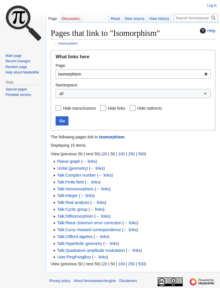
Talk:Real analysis (73, 202)
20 (105, 154)
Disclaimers (128, 281)
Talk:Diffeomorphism (75, 216)
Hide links (116, 108)
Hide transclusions (79, 108)
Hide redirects (149, 108)
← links (89, 161)
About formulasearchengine (95, 281)
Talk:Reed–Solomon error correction (89, 223)
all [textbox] (61, 93)
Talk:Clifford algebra (74, 236)
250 (131, 154)
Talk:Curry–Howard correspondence (89, 229)
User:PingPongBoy (74, 257)
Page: (61, 65)
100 (121, 154)
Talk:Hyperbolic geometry (79, 243)
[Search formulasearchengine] (196, 18)
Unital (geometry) (72, 168)
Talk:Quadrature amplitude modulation (91, 250)
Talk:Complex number (76, 175)
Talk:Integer (67, 195)
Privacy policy (59, 281)
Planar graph (68, 161)
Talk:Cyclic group (72, 209)
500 (141, 154)
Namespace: (67, 85)
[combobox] (133, 74)
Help (207, 31)
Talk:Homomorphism (75, 189)
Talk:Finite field (70, 182)
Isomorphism (68, 43)
